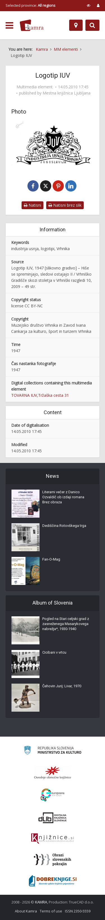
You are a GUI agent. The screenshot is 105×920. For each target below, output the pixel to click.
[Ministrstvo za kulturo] (52, 751)
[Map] (76, 25)
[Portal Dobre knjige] (52, 880)
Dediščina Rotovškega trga (64, 526)
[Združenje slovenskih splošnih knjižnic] (52, 838)
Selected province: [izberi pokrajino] (30, 5)
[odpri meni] (9, 25)
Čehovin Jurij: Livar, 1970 (61, 686)
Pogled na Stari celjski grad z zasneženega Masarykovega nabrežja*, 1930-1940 (65, 624)
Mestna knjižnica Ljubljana (66, 93)
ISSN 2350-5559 (77, 911)
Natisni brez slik (64, 205)
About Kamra (26, 911)
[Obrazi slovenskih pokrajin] (52, 860)
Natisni (32, 205)
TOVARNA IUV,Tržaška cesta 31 (40, 395)
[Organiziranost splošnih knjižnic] (52, 772)
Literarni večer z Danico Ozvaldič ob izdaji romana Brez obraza (63, 497)
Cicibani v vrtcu (54, 652)
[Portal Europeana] (52, 795)
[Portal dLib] (52, 818)
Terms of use (51, 911)
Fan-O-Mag (51, 559)
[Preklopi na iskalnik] (92, 25)
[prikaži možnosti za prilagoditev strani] (88, 5)
